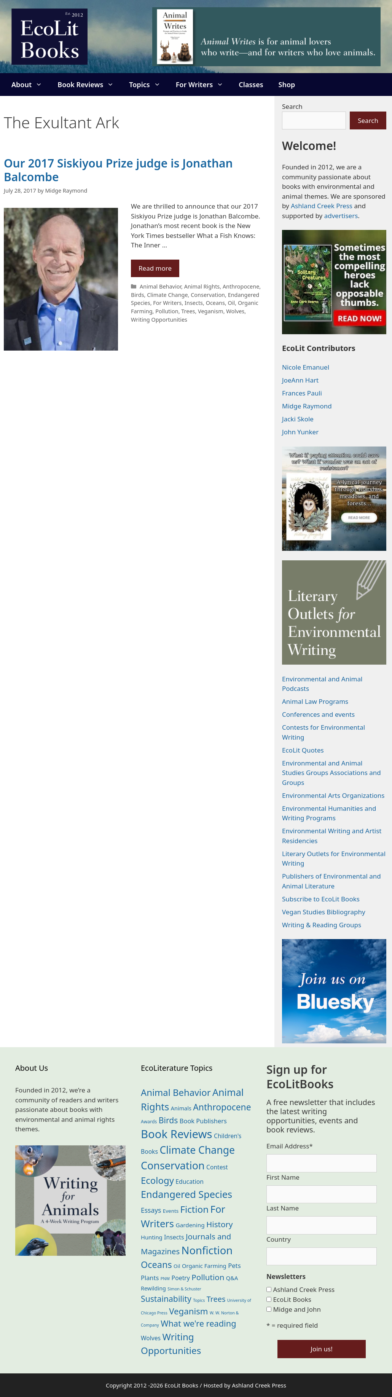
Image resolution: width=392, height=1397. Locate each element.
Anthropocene (241, 286)
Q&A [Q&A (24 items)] (232, 1278)
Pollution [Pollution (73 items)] (207, 1277)
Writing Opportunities (159, 319)
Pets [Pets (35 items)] (234, 1265)
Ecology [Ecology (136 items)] (157, 1180)
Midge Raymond (307, 406)
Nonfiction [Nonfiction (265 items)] (207, 1250)
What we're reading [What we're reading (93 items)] (198, 1323)
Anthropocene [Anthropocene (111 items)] (222, 1107)
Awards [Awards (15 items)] (149, 1121)
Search (292, 106)
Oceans (215, 302)
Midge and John (297, 1309)
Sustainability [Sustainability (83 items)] (166, 1298)
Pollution (166, 311)
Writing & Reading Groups (321, 924)
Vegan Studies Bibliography (323, 911)
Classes (251, 84)
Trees (188, 311)
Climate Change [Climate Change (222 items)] (197, 1150)
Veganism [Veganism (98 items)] (188, 1311)
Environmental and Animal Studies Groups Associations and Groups (331, 773)
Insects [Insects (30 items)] (174, 1237)
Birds (137, 294)
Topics (148, 84)
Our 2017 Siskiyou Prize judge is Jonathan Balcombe (118, 170)
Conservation (208, 294)
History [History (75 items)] (219, 1224)
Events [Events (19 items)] (170, 1210)
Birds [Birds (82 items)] (168, 1120)
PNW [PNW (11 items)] (165, 1278)
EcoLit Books (292, 1299)
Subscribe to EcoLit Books (321, 899)
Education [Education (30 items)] (189, 1181)
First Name (283, 1177)
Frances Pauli (302, 393)
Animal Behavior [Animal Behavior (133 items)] (176, 1092)
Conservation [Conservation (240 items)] (173, 1165)
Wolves (235, 311)
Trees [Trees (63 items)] (216, 1299)
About (30, 84)
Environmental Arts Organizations (333, 795)
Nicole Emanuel (305, 367)
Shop (287, 84)
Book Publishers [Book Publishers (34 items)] (203, 1120)
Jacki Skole (298, 419)
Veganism (210, 311)
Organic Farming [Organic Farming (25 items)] (204, 1265)
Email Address (289, 1146)
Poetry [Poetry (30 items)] (181, 1278)
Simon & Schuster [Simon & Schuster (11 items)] (184, 1289)
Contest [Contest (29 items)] (217, 1167)
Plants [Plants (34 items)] (150, 1277)
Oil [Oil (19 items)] (177, 1266)
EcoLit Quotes (303, 750)
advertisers (341, 215)
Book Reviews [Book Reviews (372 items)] (176, 1134)
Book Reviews (89, 84)
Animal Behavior (160, 286)
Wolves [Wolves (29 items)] (151, 1338)
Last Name (282, 1208)
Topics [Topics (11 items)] (199, 1300)
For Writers (203, 84)
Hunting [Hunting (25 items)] (152, 1237)
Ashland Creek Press (321, 205)
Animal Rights (202, 286)
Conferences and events (318, 714)
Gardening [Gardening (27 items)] (190, 1225)
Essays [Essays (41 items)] (151, 1210)
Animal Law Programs (315, 701)
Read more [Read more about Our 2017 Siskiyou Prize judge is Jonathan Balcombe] (155, 268)
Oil (231, 302)
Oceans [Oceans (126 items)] (156, 1264)
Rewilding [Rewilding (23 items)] (153, 1288)
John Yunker (300, 431)
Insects (194, 302)
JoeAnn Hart (300, 380)
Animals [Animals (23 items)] (181, 1108)
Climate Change (167, 294)
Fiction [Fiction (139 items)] (194, 1209)
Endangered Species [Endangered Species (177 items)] (186, 1194)
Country (278, 1239)
